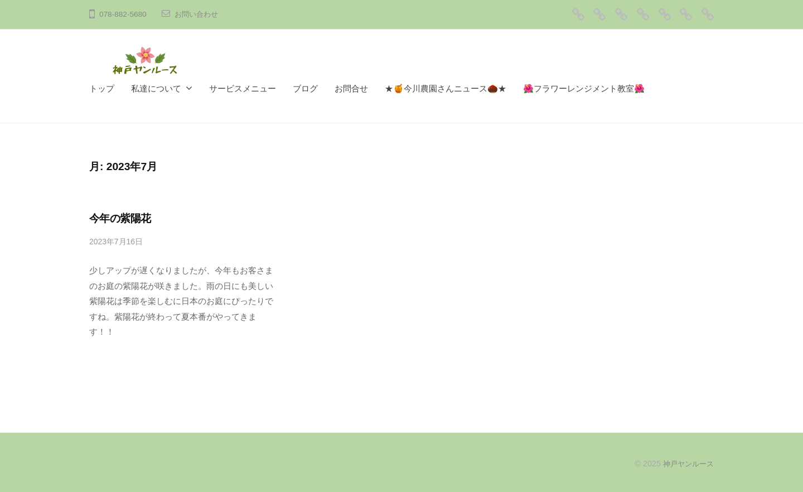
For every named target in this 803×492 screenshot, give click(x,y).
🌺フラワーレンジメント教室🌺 (584, 88)
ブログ (305, 88)
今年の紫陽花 (120, 218)
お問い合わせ (198, 14)
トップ (101, 88)
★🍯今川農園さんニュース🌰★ (445, 88)
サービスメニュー (242, 88)
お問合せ (351, 88)
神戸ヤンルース (686, 463)
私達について (156, 88)
